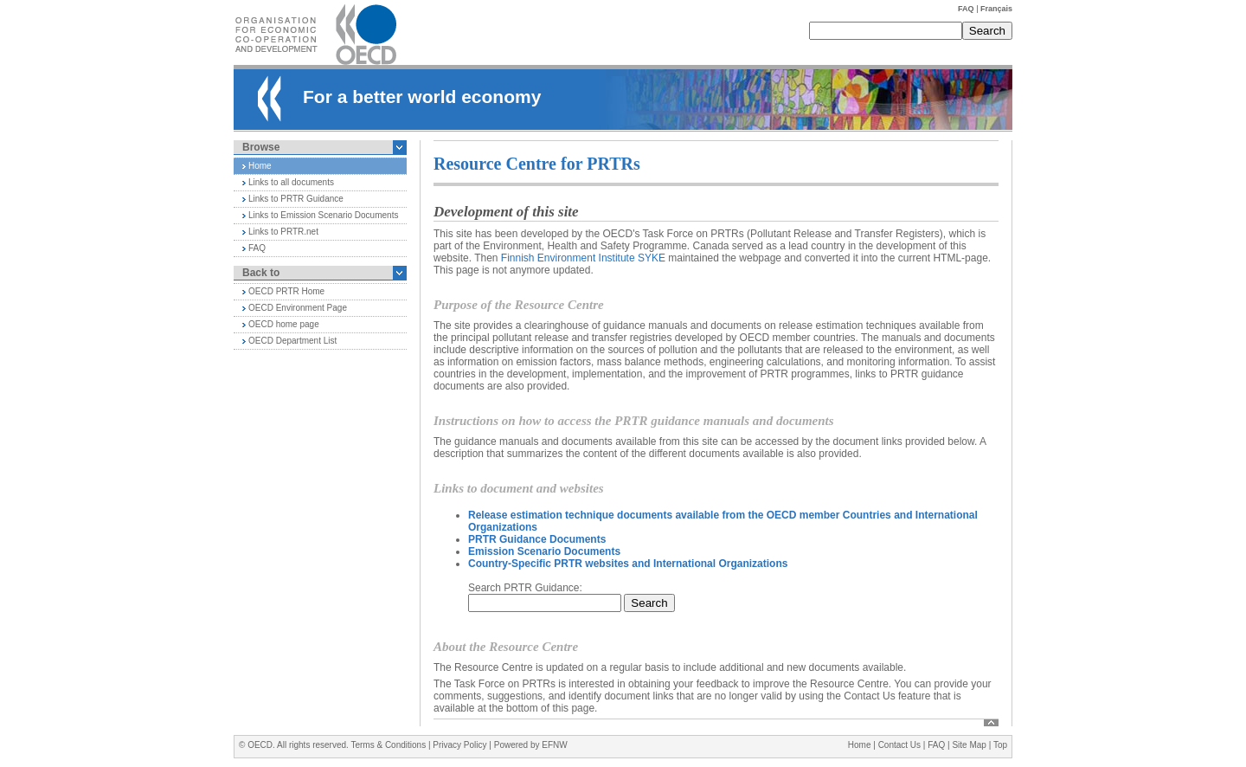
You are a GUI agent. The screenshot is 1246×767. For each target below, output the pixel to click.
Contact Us (899, 745)
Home (260, 166)
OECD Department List (292, 340)
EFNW (554, 745)
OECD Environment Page (297, 308)
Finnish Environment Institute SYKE (583, 258)
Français (996, 8)
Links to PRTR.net (283, 231)
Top (1000, 745)
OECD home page (283, 324)
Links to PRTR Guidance (296, 198)
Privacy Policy (459, 745)
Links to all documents (291, 182)
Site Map (969, 745)
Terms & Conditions (388, 745)
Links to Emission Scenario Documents (323, 215)
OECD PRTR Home (286, 291)
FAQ (966, 8)
